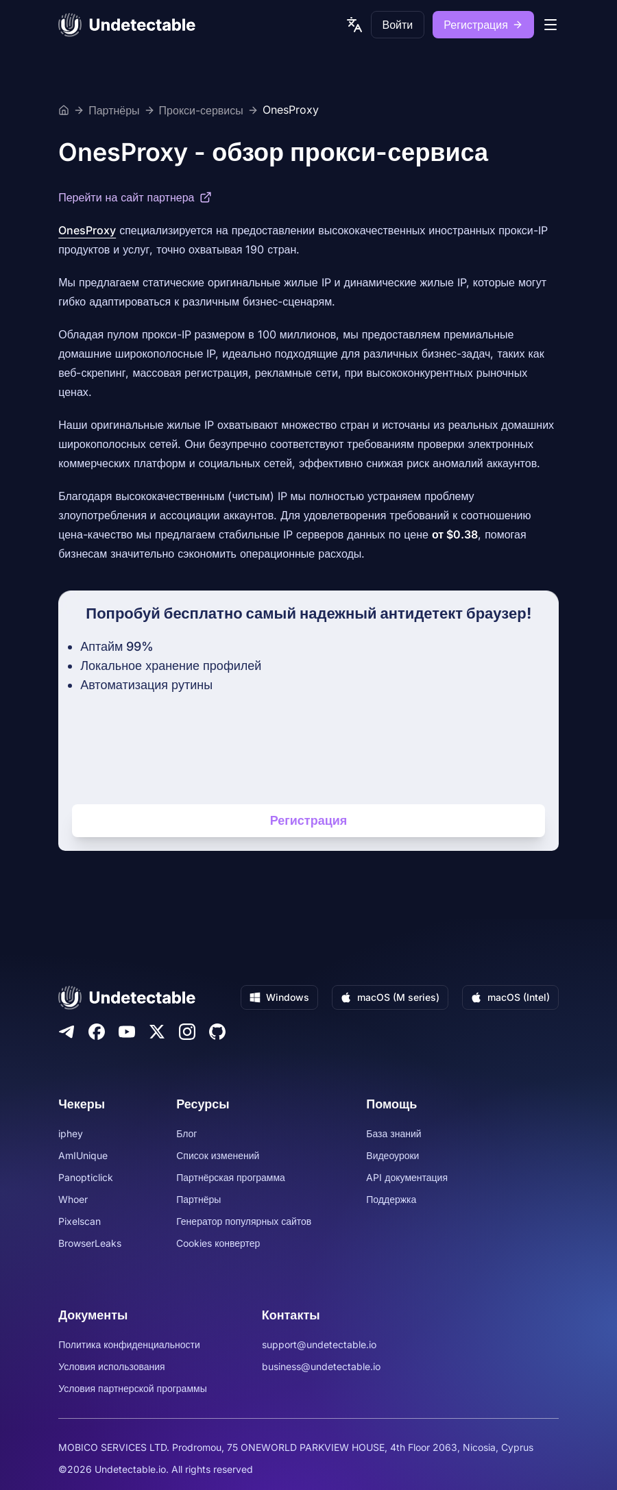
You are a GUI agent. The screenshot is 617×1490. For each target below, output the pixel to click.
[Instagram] (187, 1031)
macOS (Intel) (510, 997)
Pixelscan (79, 1221)
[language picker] (354, 24)
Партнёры (113, 110)
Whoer (73, 1199)
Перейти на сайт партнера (135, 197)
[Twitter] (157, 1031)
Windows (279, 997)
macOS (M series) (390, 997)
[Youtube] (127, 1031)
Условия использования (111, 1366)
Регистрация (483, 25)
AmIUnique (83, 1155)
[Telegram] (66, 1031)
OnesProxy (291, 110)
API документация (407, 1177)
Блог (186, 1133)
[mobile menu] (550, 24)
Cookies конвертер (218, 1243)
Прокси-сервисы (201, 110)
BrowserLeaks (89, 1243)
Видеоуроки (392, 1155)
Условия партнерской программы (132, 1388)
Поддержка (391, 1199)
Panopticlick (85, 1177)
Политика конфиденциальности (129, 1344)
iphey (70, 1133)
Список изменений (217, 1155)
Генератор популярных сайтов (243, 1221)
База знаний (393, 1133)
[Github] (217, 1031)
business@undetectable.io (321, 1366)
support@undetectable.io (319, 1344)
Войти (398, 25)
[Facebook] (96, 1031)
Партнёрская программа (230, 1177)
